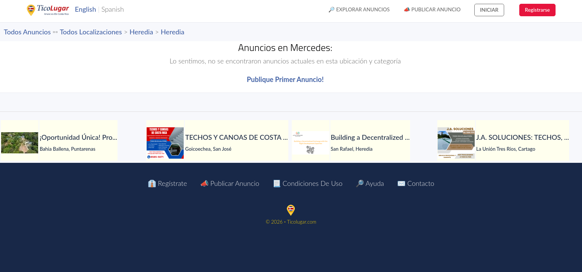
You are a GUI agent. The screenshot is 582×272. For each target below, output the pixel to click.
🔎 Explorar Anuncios (359, 9)
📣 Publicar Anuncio (432, 9)
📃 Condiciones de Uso (307, 183)
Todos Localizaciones (91, 32)
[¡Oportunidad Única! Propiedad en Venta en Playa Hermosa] (19, 142)
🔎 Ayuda (370, 183)
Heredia (141, 32)
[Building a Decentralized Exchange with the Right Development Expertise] (310, 143)
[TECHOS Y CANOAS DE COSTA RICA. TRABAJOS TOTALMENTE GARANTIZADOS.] (165, 143)
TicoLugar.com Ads (56, 10)
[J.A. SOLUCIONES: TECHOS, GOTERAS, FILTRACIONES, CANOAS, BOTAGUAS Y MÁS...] (456, 143)
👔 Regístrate (167, 183)
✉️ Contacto (415, 183)
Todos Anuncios (27, 32)
